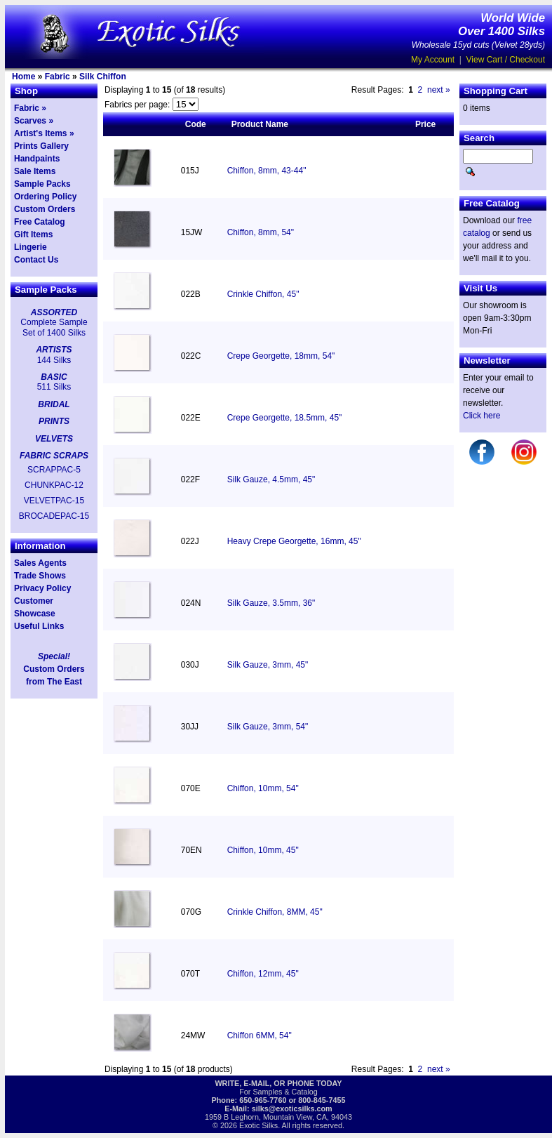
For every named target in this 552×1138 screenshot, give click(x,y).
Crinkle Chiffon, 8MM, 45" (275, 912)
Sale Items (34, 171)
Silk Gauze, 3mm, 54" (268, 727)
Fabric (57, 76)
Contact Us (36, 260)
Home (23, 76)
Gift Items (33, 234)
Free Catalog (39, 222)
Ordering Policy (45, 196)
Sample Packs (42, 184)
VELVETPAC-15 (54, 500)
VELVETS (54, 439)
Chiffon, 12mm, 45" (263, 974)
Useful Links (39, 626)
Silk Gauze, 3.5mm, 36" (271, 603)
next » (438, 90)
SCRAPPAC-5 (54, 470)
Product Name (259, 124)
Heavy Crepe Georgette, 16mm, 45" (294, 541)
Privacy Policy (42, 588)
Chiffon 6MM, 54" (259, 1035)
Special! (54, 656)
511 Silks (54, 387)
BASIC (54, 377)
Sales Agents (40, 563)
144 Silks (54, 360)
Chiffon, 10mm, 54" (263, 788)
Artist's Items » (44, 133)
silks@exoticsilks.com (292, 1108)
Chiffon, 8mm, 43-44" (267, 171)
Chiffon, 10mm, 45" (263, 850)
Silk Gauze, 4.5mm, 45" (271, 479)
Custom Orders (44, 209)
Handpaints (37, 159)
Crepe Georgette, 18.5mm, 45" (284, 418)
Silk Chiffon (102, 76)
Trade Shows (40, 576)
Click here (481, 416)
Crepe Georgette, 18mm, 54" (281, 356)
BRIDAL (53, 404)
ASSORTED (54, 312)
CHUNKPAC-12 (54, 485)
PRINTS (54, 421)
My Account (433, 60)
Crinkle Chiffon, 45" (263, 294)
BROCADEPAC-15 (54, 516)
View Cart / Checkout (506, 60)
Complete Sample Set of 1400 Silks (53, 327)
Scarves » (33, 121)
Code (195, 124)
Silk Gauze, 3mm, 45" (268, 665)
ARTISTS (54, 350)
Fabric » (30, 108)
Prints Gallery (41, 146)
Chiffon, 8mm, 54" (260, 232)
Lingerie (30, 247)
